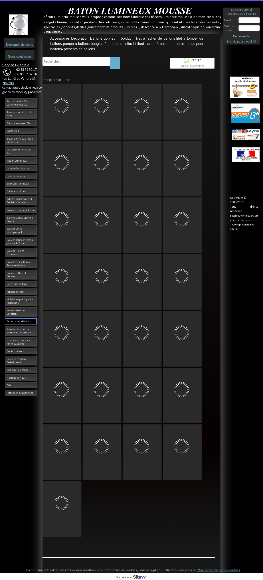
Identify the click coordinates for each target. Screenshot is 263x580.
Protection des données (20, 392)
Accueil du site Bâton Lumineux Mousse (18, 102)
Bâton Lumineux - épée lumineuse (20, 140)
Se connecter (241, 36)
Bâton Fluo (13, 130)
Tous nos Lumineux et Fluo (19, 113)
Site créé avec (132, 577)
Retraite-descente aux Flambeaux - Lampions (20, 330)
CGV (9, 385)
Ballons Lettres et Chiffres (16, 274)
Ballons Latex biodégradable (15, 230)
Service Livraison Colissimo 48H (16, 360)
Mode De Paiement (17, 369)
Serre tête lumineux (18, 183)
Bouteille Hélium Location (16, 312)
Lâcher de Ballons (17, 284)
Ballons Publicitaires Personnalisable (18, 263)
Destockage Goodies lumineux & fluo (18, 341)
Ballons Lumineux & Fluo (20, 210)
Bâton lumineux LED (18, 123)
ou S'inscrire (248, 14)
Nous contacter (19, 56)
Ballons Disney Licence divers (20, 219)
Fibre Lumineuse (16, 176)
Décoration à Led (16, 191)
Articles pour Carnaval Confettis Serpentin (19, 200)
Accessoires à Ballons (19, 321)
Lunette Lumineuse (18, 168)
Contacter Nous (15, 351)
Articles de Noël (15, 291)
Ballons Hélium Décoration (15, 252)
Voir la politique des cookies (218, 570)
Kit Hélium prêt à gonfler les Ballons (20, 301)
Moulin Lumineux (16, 160)
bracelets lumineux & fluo (18, 151)
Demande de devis (19, 44)
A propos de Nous (16, 377)
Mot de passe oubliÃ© (242, 41)
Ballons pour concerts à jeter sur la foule (20, 241)
